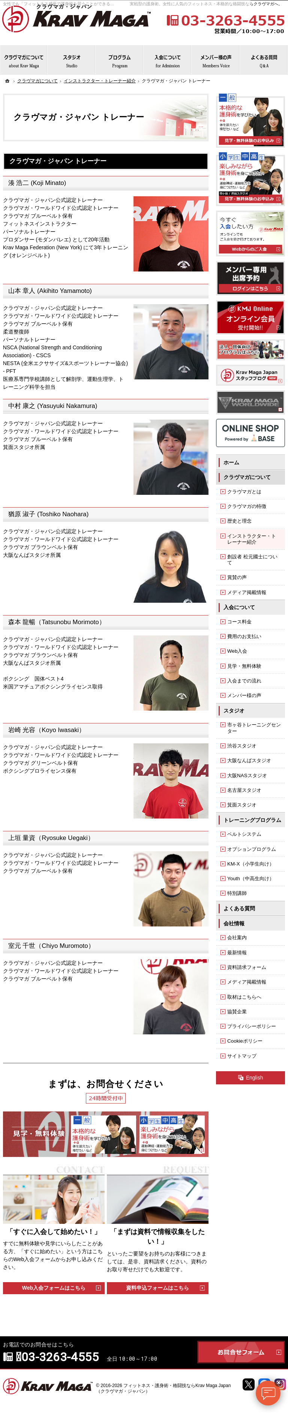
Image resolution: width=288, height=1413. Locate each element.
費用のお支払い (244, 636)
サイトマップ (241, 1056)
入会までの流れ (244, 681)
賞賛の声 (237, 577)
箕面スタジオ (241, 805)
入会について (239, 607)
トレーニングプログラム (252, 820)
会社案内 (237, 937)
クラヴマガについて (247, 477)
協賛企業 (237, 1011)
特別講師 (237, 893)
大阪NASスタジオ (247, 775)
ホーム (231, 462)
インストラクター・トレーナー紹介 (251, 539)
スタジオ (234, 711)
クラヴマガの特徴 (246, 506)
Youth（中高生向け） (250, 878)
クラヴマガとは (244, 491)
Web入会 (237, 651)
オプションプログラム (251, 849)
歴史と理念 (239, 521)
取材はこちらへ (244, 997)
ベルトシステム (244, 834)
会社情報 (234, 923)
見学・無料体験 (244, 666)
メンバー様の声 (244, 695)
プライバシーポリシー (251, 1026)
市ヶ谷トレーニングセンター (254, 728)
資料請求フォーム (246, 967)
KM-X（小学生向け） (250, 864)
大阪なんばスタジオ (249, 760)
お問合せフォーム (241, 1352)
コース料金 (239, 622)
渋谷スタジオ (241, 746)
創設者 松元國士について (252, 560)
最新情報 (237, 952)
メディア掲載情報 (246, 592)
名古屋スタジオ (244, 790)
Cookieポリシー (244, 1041)
